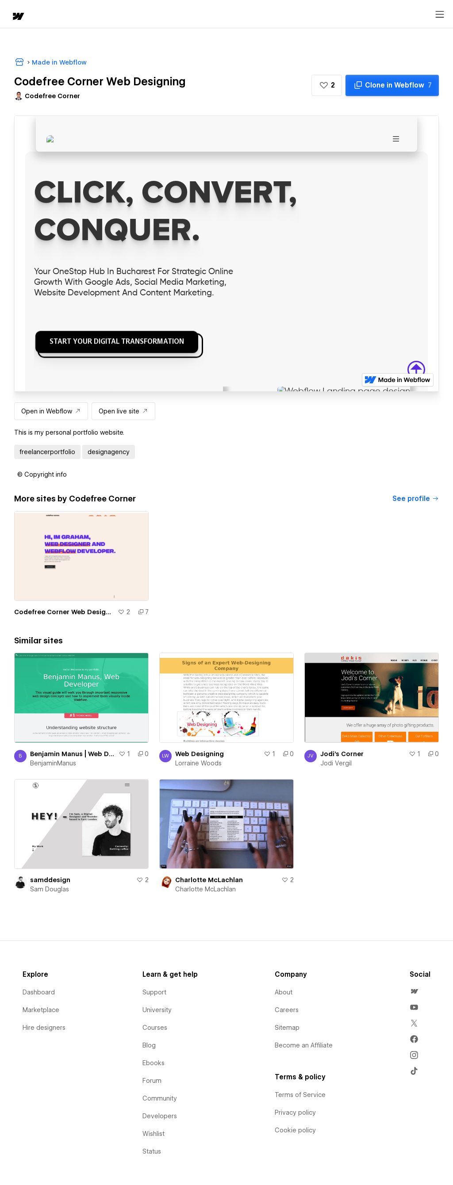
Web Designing (199, 753)
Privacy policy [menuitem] (295, 1112)
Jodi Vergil (336, 763)
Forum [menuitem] (151, 1080)
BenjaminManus (53, 763)
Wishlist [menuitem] (153, 1133)
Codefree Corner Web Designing (64, 611)
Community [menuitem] (159, 1098)
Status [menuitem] (151, 1151)
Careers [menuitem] (287, 1009)
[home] (18, 17)
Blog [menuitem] (149, 1045)
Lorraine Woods (198, 763)
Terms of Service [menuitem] (300, 1094)
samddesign (50, 879)
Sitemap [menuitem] (287, 1027)
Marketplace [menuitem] (41, 1009)
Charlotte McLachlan (209, 879)
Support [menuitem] (154, 992)
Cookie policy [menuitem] (295, 1130)
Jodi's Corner (342, 753)
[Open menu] (439, 14)
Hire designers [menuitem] (44, 1027)
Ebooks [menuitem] (153, 1062)
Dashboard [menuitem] (39, 992)
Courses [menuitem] (154, 1027)
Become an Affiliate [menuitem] (304, 1045)
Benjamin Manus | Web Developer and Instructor (72, 753)
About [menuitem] (283, 992)
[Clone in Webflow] (392, 85)
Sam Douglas (49, 889)
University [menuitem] (157, 1009)
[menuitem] (414, 991)
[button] (326, 85)
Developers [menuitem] (159, 1116)
